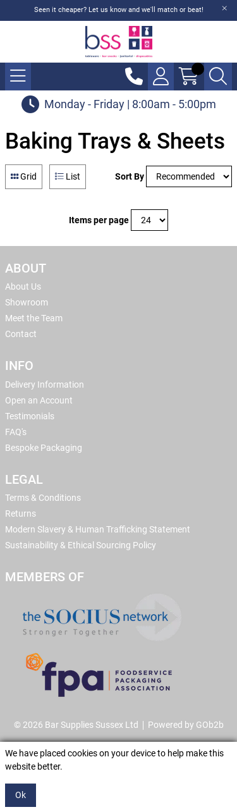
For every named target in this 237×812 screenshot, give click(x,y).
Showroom (26, 302)
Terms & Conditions (43, 498)
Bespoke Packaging (43, 448)
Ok (20, 795)
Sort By (129, 176)
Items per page (99, 220)
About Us (23, 286)
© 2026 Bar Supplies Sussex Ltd (76, 725)
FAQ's (16, 432)
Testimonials (29, 416)
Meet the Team (34, 318)
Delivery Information (44, 384)
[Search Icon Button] (218, 76)
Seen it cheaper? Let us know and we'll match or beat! (119, 10)
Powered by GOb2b (186, 725)
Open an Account (39, 400)
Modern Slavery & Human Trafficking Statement (97, 529)
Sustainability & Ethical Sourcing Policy (80, 545)
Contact (21, 334)
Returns (20, 513)
